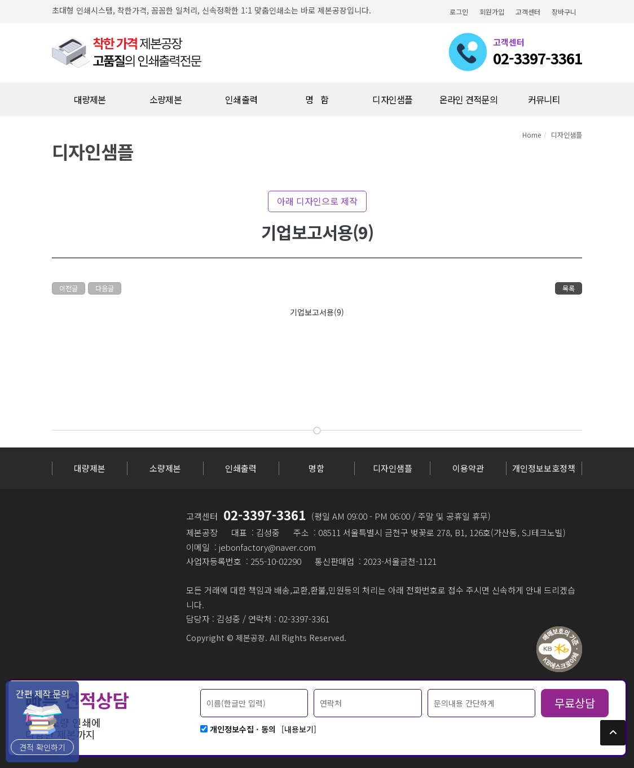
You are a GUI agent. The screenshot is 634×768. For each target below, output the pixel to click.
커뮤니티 (544, 99)
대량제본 (89, 468)
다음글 (104, 288)
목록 (568, 288)
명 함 (317, 99)
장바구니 (564, 11)
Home (531, 134)
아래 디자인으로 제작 (317, 201)
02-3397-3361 (264, 515)
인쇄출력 (241, 99)
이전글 (68, 288)
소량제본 (165, 468)
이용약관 (468, 468)
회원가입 (491, 11)
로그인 (459, 11)
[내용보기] (298, 729)
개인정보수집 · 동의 (243, 729)
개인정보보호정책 (543, 468)
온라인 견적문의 (468, 99)
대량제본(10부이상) (90, 104)
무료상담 (574, 703)
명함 (316, 468)
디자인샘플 (392, 99)
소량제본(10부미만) (165, 104)
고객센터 (528, 11)
